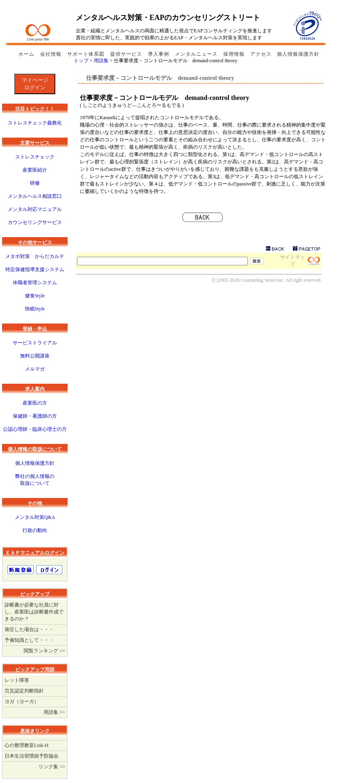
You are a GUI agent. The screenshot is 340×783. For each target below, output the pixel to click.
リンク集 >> (52, 766)
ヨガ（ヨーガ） (22, 701)
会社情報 (51, 54)
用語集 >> (54, 712)
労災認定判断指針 (24, 691)
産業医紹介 (35, 170)
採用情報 (234, 54)
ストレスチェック (34, 157)
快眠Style (35, 309)
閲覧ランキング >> (44, 651)
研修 (35, 183)
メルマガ (35, 369)
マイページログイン (35, 84)
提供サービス (127, 54)
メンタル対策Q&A (35, 517)
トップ (82, 60)
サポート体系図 (86, 54)
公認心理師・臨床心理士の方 (35, 429)
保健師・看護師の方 (35, 416)
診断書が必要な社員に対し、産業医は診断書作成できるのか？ (34, 612)
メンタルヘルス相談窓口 (35, 196)
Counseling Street (258, 280)
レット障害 (17, 680)
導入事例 (159, 54)
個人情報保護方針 (298, 54)
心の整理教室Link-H (26, 745)
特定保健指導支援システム (34, 269)
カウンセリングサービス (35, 222)
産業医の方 (35, 403)
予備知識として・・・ (29, 640)
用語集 (102, 60)
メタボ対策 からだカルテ (34, 256)
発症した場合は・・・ (29, 629)
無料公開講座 (35, 356)
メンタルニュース (197, 54)
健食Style (35, 296)
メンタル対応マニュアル (35, 209)
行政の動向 (35, 530)
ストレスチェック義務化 (35, 123)
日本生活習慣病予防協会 (32, 756)
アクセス (261, 54)
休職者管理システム (35, 282)
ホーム (27, 54)
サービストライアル (35, 343)
